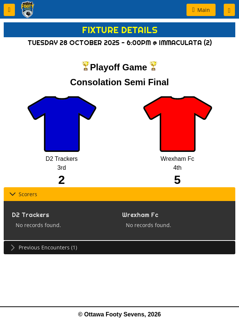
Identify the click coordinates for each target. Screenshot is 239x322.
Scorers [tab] (23, 194)
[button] (9, 10)
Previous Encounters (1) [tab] (43, 247)
